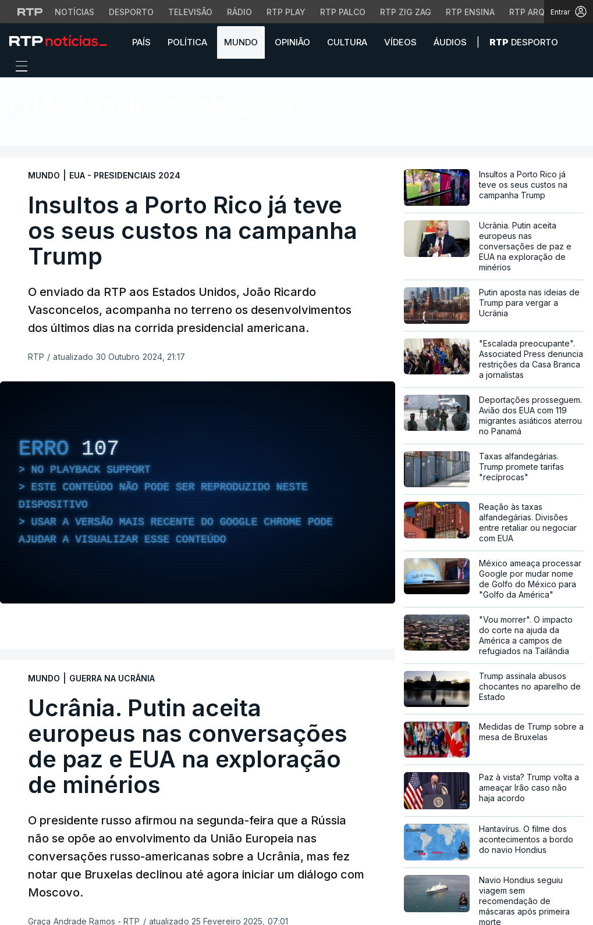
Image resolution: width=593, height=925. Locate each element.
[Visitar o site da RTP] (30, 11)
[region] (197, 492)
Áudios (450, 42)
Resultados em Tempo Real (279, 135)
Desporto (523, 42)
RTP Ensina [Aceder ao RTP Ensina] (470, 12)
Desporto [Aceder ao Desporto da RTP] (131, 12)
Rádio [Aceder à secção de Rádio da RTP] (239, 12)
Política (187, 42)
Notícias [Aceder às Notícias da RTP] (74, 12)
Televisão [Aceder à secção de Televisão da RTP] (190, 12)
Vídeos (400, 42)
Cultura (347, 42)
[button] (575, 42)
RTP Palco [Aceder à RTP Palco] (342, 12)
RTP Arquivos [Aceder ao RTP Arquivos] (539, 12)
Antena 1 (184, 135)
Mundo (241, 42)
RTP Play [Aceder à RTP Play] (286, 12)
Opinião (292, 42)
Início (21, 135)
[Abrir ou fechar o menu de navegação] (18, 68)
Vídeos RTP (126, 135)
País (141, 42)
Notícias (68, 135)
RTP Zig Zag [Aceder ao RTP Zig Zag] (405, 12)
